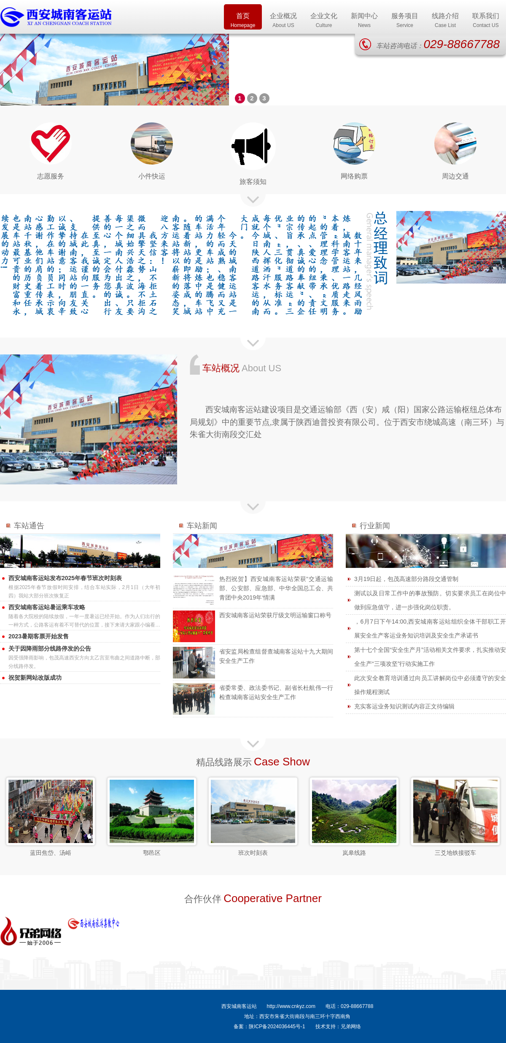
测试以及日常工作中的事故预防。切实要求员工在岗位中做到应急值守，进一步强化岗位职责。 (430, 600)
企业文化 (324, 21)
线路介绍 (445, 21)
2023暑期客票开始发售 (38, 636)
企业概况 (283, 21)
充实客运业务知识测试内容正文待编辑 (404, 706)
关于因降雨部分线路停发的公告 (49, 648)
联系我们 (486, 21)
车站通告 (29, 526)
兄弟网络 (351, 1026)
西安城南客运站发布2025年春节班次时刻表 (65, 578)
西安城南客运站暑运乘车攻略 (46, 607)
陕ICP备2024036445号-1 (277, 1026)
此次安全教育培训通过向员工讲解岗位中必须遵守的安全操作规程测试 (430, 685)
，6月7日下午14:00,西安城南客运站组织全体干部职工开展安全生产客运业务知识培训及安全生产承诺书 (430, 628)
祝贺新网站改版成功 (35, 677)
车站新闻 (202, 526)
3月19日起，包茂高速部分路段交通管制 (406, 579)
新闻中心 (364, 21)
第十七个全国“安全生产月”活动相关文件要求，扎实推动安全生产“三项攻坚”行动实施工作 (430, 656)
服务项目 (405, 21)
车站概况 (221, 368)
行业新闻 (375, 526)
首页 (243, 21)
